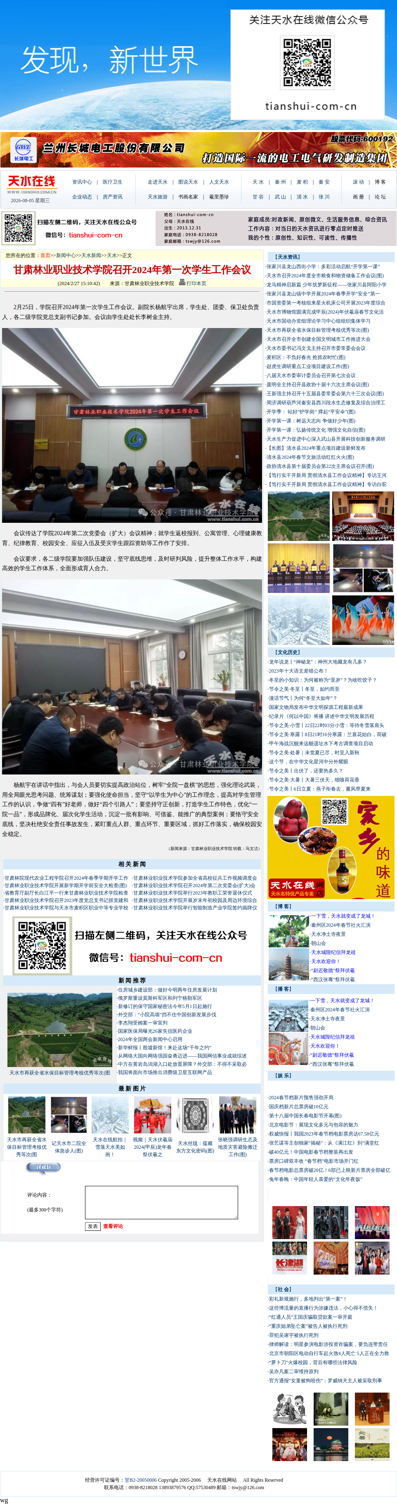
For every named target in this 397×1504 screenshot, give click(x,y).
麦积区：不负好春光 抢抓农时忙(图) (306, 357)
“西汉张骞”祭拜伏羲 (333, 979)
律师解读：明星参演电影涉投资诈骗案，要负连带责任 (328, 1344)
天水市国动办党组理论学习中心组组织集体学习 (319, 321)
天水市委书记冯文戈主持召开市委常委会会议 (316, 348)
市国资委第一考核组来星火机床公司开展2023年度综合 (326, 303)
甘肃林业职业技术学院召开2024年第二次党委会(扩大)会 (194, 885)
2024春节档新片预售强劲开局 (301, 1097)
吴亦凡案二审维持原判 (294, 1371)
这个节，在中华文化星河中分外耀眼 (308, 762)
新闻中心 (66, 255)
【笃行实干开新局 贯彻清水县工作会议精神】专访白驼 (327, 484)
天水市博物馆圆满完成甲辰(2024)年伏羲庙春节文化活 (325, 312)
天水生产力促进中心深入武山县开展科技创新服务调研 (326, 439)
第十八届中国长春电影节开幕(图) (305, 1116)
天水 (112, 255)
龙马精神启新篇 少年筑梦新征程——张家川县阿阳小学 (327, 285)
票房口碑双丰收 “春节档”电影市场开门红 (314, 1161)
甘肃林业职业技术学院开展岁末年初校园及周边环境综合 (195, 900)
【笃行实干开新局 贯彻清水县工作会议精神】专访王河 (327, 475)
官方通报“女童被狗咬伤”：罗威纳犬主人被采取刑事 (326, 1381)
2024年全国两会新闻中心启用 (150, 1039)
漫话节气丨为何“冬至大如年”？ (303, 698)
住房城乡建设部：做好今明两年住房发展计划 (167, 990)
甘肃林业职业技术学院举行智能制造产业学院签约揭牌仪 (195, 908)
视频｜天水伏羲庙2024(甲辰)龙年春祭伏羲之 (153, 1147)
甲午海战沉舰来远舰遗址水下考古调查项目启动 (321, 743)
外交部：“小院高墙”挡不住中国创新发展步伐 (167, 1015)
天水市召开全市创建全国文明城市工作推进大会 (319, 339)
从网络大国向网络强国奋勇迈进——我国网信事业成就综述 (182, 1056)
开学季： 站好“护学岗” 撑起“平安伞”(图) (311, 412)
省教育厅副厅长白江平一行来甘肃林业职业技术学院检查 (66, 893)
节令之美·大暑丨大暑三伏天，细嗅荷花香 (314, 780)
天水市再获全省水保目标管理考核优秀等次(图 (59, 1073)
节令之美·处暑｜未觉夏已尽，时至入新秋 (314, 753)
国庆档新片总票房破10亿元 (298, 1107)
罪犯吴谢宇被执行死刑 (294, 1335)
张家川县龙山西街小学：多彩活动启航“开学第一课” (323, 266)
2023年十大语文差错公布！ (298, 671)
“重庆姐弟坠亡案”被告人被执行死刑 (308, 1326)
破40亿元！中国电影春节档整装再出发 (311, 1152)
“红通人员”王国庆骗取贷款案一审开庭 (311, 1317)
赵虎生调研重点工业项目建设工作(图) (308, 366)
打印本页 (192, 283)
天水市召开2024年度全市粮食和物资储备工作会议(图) (325, 276)
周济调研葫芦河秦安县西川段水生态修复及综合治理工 (326, 403)
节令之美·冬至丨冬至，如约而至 (304, 689)
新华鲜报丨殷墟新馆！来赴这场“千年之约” (165, 1048)
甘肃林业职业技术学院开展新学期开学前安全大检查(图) (66, 885)
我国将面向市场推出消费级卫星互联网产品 (165, 1072)
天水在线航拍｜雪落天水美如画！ (110, 1147)
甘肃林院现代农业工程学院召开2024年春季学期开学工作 (66, 878)
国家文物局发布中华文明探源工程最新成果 (316, 707)
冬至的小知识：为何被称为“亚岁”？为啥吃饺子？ (323, 680)
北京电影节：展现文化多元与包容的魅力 (313, 1125)
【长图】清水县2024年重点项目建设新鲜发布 (316, 448)
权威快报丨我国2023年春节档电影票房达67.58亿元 (324, 1134)
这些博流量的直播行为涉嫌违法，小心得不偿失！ (323, 1308)
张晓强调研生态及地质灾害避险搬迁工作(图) (238, 1147)
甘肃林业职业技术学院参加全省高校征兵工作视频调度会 (195, 878)
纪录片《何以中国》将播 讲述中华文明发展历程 (321, 716)
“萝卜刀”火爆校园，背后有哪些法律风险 (313, 1362)
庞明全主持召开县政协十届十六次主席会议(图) (318, 384)
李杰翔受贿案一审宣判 (143, 1023)
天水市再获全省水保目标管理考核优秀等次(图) (318, 330)
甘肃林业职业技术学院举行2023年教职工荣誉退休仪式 (192, 893)
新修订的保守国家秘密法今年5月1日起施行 (165, 1006)
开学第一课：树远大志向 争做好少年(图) (311, 421)
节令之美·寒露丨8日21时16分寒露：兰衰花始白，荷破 (328, 734)
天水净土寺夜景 (328, 934)
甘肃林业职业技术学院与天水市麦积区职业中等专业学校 (66, 908)
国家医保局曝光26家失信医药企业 (155, 1031)
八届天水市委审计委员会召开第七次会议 (311, 375)
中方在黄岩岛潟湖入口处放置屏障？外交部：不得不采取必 (182, 1064)
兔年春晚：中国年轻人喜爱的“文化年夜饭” (316, 1179)
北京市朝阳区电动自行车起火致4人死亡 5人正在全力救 (329, 1353)
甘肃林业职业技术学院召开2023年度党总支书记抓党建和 (66, 900)
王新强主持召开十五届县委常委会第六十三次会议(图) (325, 394)
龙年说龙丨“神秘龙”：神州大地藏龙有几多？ (318, 662)
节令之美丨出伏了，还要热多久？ (306, 771)
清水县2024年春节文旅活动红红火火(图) (310, 457)
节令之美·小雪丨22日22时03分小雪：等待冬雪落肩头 (326, 725)
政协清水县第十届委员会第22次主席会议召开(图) (320, 466)
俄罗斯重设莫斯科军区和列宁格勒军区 (160, 998)
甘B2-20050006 (141, 1480)
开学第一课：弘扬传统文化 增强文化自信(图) (316, 430)
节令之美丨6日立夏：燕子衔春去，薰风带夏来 (320, 789)
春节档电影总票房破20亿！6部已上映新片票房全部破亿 (329, 1170)
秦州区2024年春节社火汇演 (341, 925)
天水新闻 (91, 255)
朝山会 (318, 943)
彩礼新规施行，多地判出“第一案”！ (308, 1299)
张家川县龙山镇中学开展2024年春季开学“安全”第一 (323, 294)
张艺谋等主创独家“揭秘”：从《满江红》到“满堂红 (324, 1143)
